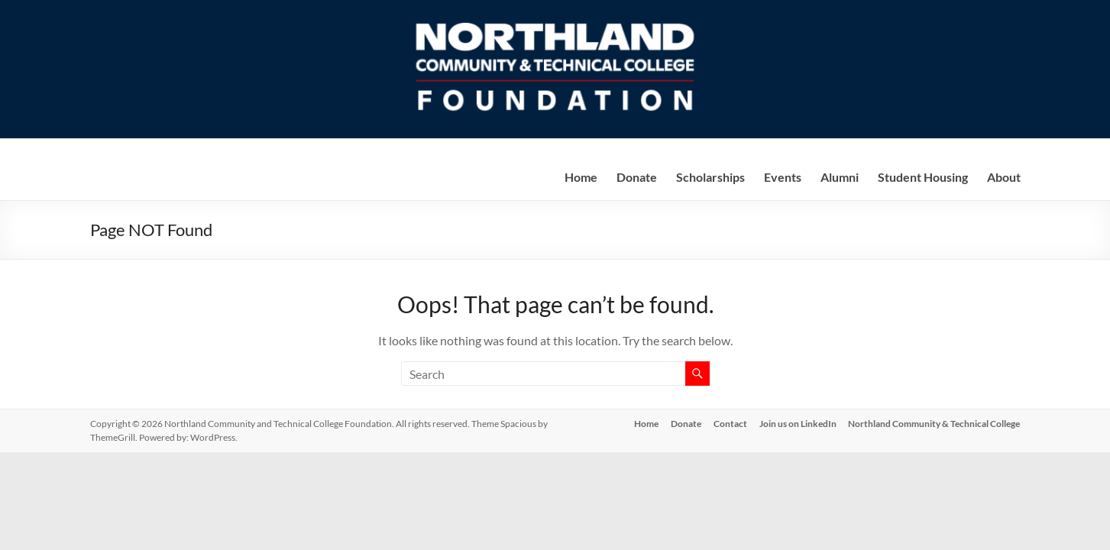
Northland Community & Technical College (935, 423)
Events (782, 177)
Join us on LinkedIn (798, 423)
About (1004, 177)
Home (581, 177)
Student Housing (923, 177)
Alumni (839, 177)
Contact (730, 423)
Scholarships (710, 177)
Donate (636, 177)
